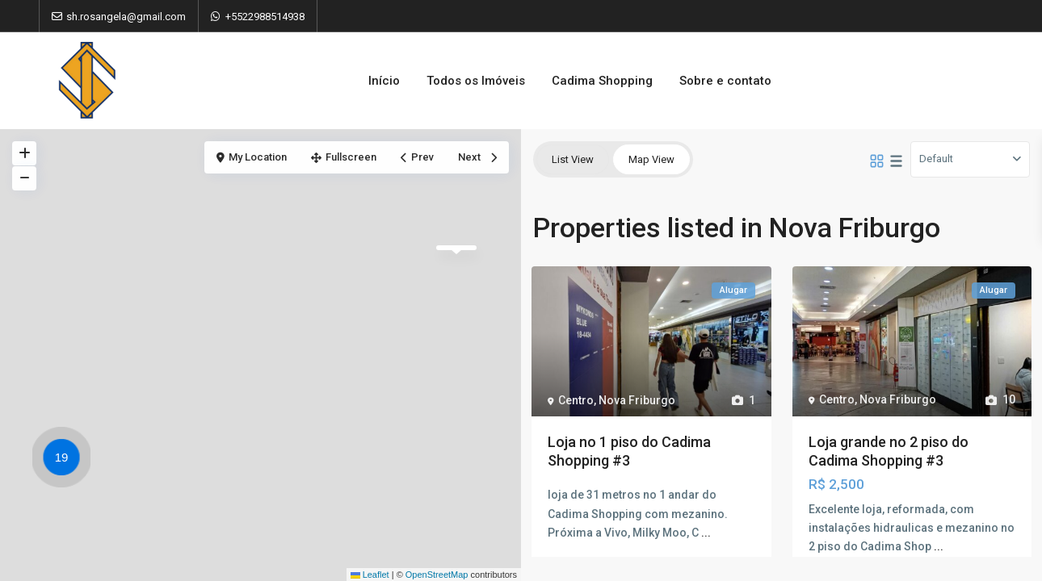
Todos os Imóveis (475, 80)
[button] (65, 460)
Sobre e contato (725, 80)
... (706, 532)
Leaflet (370, 574)
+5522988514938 (265, 16)
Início (384, 80)
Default (936, 159)
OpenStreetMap (436, 574)
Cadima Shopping (602, 80)
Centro (576, 400)
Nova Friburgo (637, 400)
